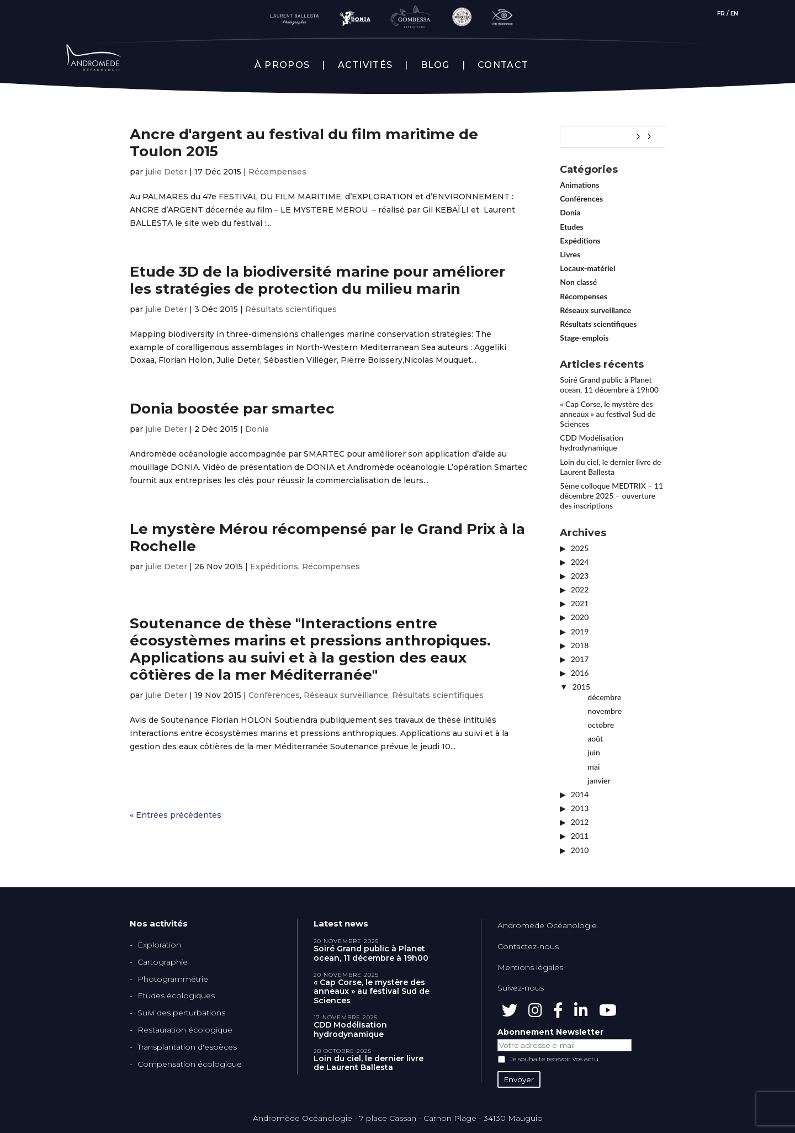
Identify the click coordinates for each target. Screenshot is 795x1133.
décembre (604, 697)
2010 (580, 850)
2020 (580, 617)
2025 (580, 548)
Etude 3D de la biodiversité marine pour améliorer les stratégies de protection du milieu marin (317, 280)
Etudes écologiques (176, 995)
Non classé (578, 282)
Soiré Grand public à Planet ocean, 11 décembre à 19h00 (609, 384)
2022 (580, 589)
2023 (580, 575)
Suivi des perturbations (181, 1013)
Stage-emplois (584, 337)
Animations (579, 184)
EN (734, 13)
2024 (580, 561)
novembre (604, 711)
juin (593, 752)
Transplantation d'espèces (187, 1047)
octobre (600, 724)
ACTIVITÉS (365, 65)
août (595, 738)
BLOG (435, 65)
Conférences (274, 695)
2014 (580, 794)
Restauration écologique (184, 1030)
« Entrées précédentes (175, 815)
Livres (570, 254)
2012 (580, 822)
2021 (580, 603)
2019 (580, 631)
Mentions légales (530, 967)
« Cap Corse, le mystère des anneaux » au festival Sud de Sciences (607, 413)
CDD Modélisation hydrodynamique (591, 442)
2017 (580, 659)
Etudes (571, 226)
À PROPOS (282, 65)
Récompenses (277, 172)
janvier (598, 780)
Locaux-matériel (587, 268)
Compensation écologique (189, 1064)
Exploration (159, 945)
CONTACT (503, 65)
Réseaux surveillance (346, 695)
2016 (580, 672)
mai (593, 766)
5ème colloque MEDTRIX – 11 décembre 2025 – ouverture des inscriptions (611, 495)
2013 (580, 808)
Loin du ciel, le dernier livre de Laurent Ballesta (610, 467)
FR (721, 13)
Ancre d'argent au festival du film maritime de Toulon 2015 (304, 142)
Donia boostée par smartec (232, 408)
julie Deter (166, 172)
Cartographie (162, 962)
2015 (581, 686)
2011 (580, 835)
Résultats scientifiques (291, 309)
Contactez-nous (528, 946)
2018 (580, 645)
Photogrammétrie (172, 979)
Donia (257, 429)
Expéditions (274, 566)
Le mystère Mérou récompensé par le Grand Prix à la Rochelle (327, 537)
